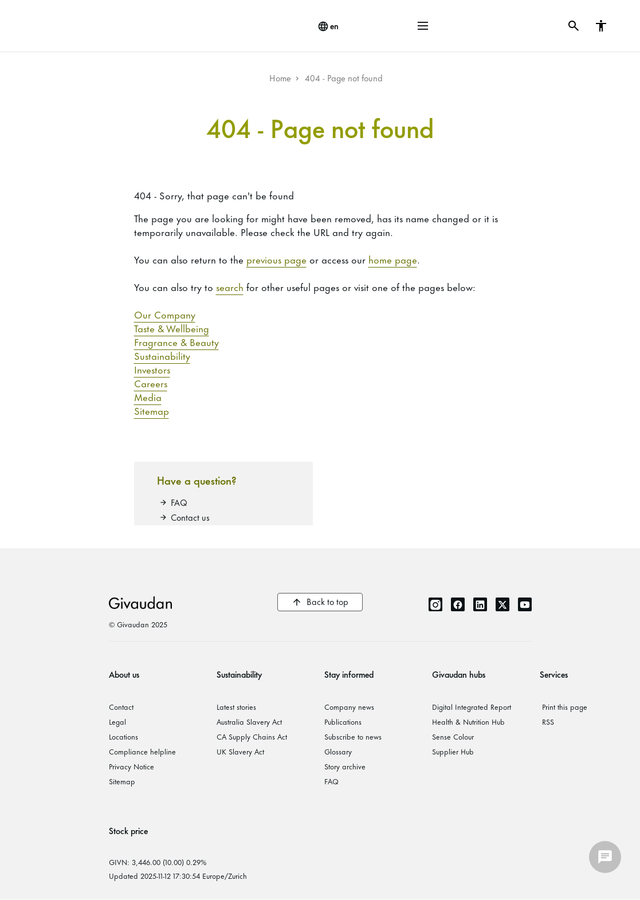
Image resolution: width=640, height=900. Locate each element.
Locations (123, 736)
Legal (117, 721)
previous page (276, 258)
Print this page (564, 706)
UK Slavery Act (240, 751)
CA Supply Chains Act (252, 736)
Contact (121, 706)
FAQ (179, 502)
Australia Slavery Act (249, 721)
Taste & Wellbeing (171, 327)
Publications (343, 721)
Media (148, 396)
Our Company (164, 313)
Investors (152, 368)
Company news (349, 706)
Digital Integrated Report (471, 706)
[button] (423, 26)
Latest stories (236, 706)
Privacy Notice (131, 766)
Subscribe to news (353, 736)
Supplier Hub (453, 751)
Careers (150, 382)
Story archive (345, 766)
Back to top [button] (327, 601)
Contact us (190, 517)
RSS (548, 721)
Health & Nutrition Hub (468, 721)
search (230, 286)
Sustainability (162, 355)
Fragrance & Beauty (176, 341)
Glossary (338, 751)
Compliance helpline (142, 751)
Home (280, 77)
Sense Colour (453, 736)
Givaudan (140, 602)
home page (392, 258)
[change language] (328, 26)
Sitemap (151, 410)
